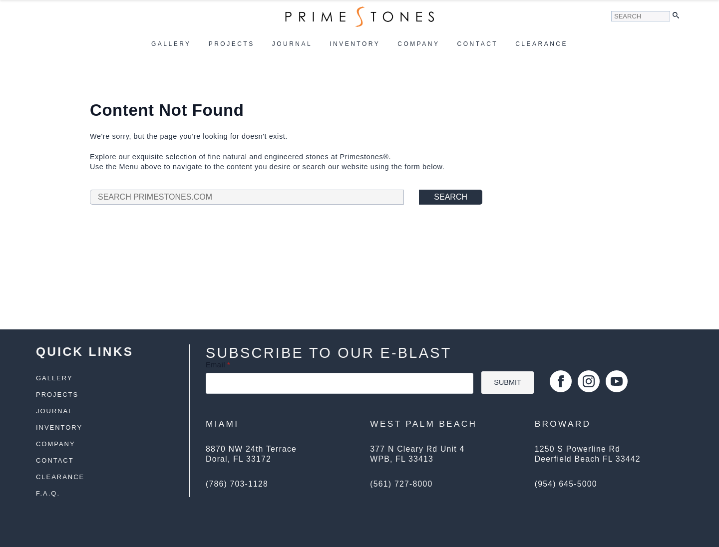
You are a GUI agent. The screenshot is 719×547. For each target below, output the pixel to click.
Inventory (355, 43)
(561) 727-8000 (401, 484)
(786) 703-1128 (237, 484)
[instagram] (589, 381)
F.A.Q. (48, 494)
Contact (477, 43)
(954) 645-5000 (566, 484)
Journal (292, 43)
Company (418, 43)
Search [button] (450, 197)
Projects (232, 43)
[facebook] (561, 381)
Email (218, 364)
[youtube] (617, 381)
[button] (678, 16)
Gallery (171, 43)
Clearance (541, 43)
